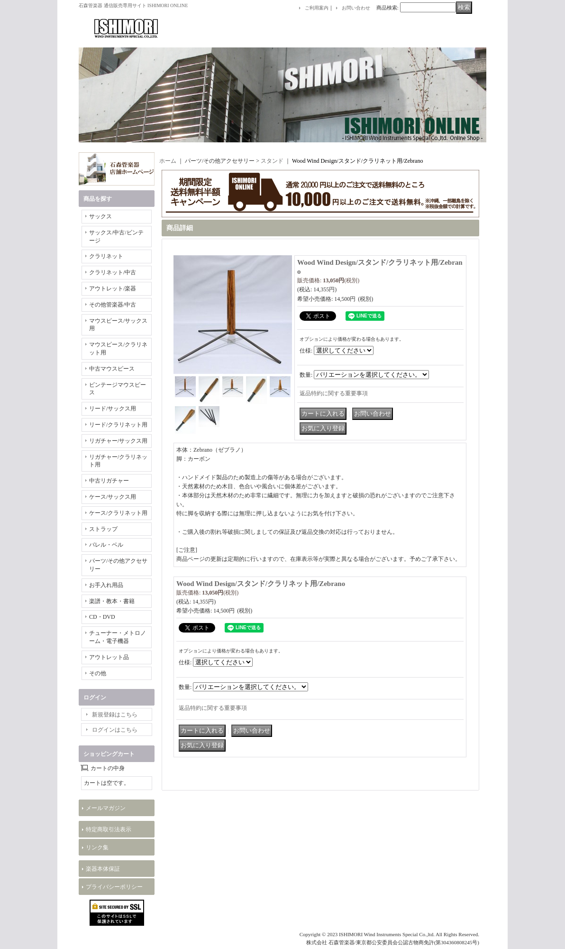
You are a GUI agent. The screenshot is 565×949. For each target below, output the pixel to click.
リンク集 (97, 847)
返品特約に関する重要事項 (334, 393)
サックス (100, 216)
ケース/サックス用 (112, 496)
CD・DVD (102, 617)
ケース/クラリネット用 (118, 513)
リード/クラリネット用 (118, 424)
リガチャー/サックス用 (118, 440)
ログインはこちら (114, 729)
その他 (97, 673)
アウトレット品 (109, 657)
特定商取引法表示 (108, 829)
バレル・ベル (106, 544)
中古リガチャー (109, 480)
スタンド (272, 161)
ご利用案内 (316, 7)
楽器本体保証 (103, 868)
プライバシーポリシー (114, 887)
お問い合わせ (356, 7)
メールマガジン (106, 808)
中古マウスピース (112, 368)
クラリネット (106, 256)
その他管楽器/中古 (112, 304)
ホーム (167, 161)
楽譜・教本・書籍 (112, 601)
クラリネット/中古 (112, 272)
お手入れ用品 (106, 585)
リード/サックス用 (112, 408)
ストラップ (103, 529)
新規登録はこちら (114, 714)
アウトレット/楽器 (112, 288)
